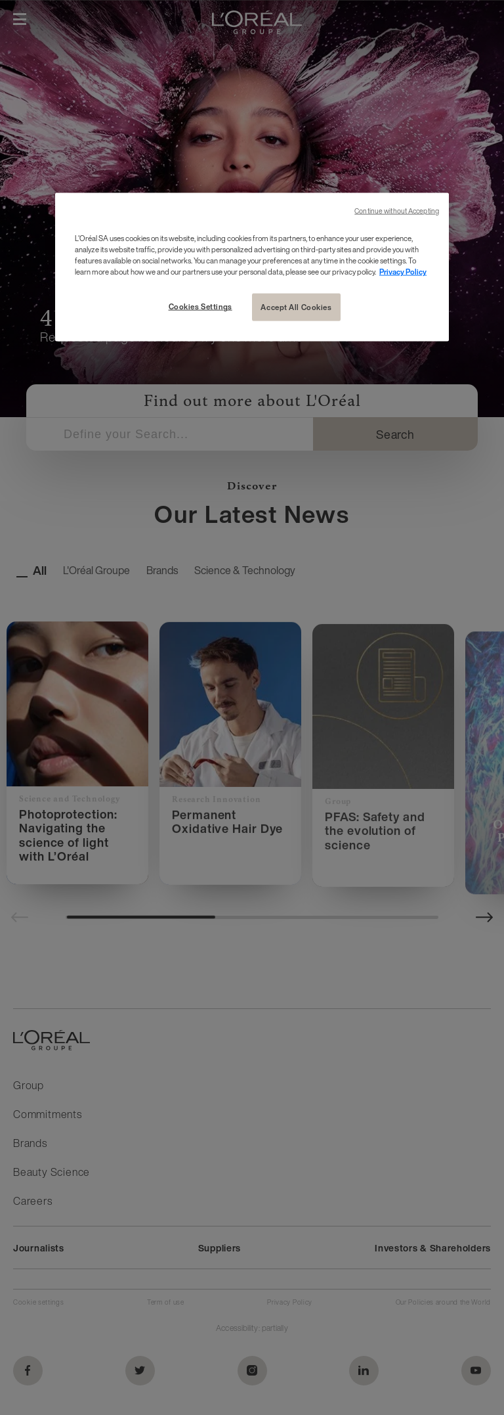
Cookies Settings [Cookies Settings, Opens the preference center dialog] (200, 306)
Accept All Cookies (296, 307)
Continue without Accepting (396, 211)
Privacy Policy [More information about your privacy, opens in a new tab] (403, 271)
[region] (252, 267)
